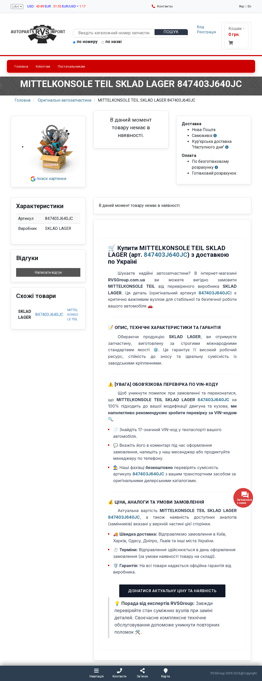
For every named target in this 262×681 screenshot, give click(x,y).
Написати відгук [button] (48, 272)
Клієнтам (43, 66)
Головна (21, 66)
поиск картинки (48, 178)
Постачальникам (71, 66)
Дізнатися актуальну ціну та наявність (172, 591)
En (249, 6)
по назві (112, 42)
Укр (241, 6)
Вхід (200, 27)
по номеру (85, 42)
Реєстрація (206, 32)
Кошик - (236, 35)
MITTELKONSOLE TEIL (72, 314)
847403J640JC (49, 314)
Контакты (162, 6)
